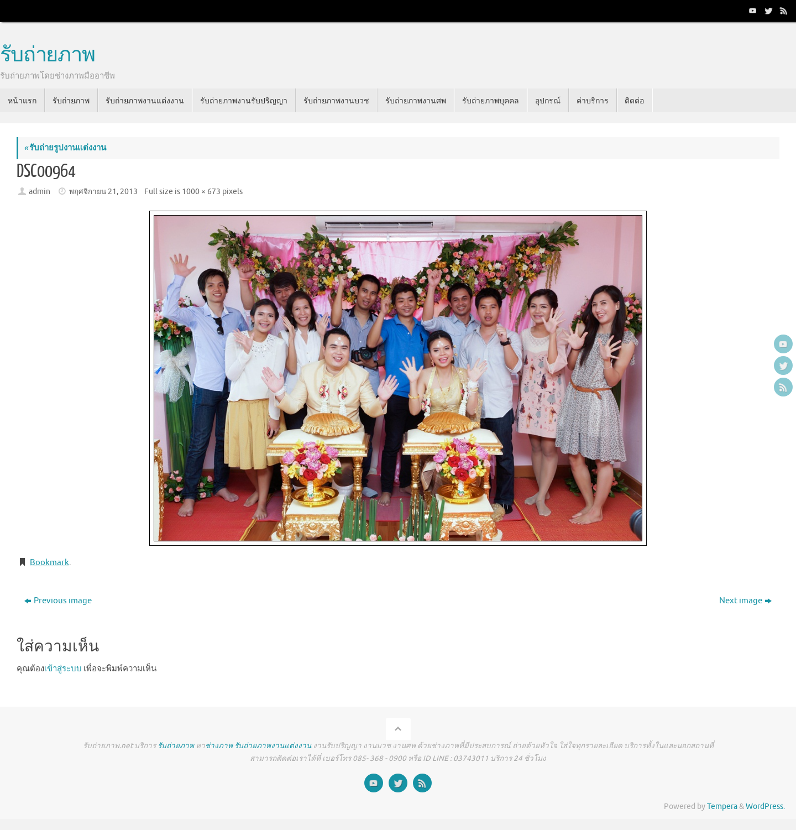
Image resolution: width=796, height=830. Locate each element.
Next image (745, 601)
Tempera (722, 806)
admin (39, 191)
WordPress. (765, 806)
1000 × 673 (201, 191)
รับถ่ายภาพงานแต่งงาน (272, 745)
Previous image (58, 601)
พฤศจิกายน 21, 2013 (103, 191)
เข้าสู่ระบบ (63, 669)
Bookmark (49, 562)
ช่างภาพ (219, 745)
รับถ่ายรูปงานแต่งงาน (65, 148)
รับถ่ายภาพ (47, 55)
